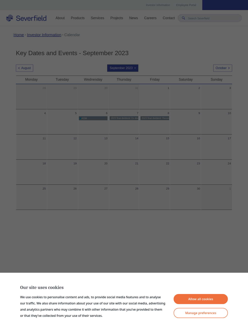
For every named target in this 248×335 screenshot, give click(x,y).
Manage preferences (200, 313)
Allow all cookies (200, 299)
